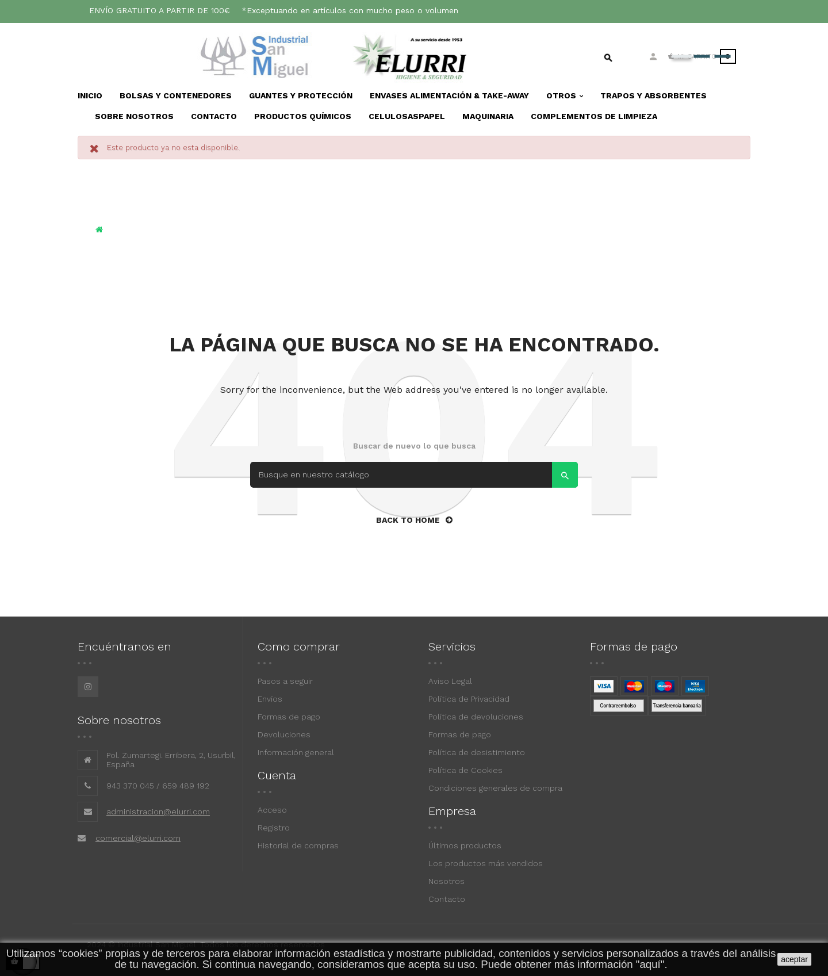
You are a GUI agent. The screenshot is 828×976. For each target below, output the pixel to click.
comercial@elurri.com (138, 838)
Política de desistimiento (476, 752)
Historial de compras (298, 845)
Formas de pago (289, 716)
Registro (274, 827)
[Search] (414, 475)
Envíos (270, 698)
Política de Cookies (465, 770)
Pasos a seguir (285, 681)
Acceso (272, 809)
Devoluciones (284, 734)
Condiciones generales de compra (495, 788)
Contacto (446, 899)
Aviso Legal (450, 681)
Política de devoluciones (475, 716)
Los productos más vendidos (485, 863)
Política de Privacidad (468, 698)
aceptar (794, 959)
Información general (296, 752)
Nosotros (446, 881)
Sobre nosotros (119, 720)
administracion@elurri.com (158, 811)
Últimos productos (464, 845)
